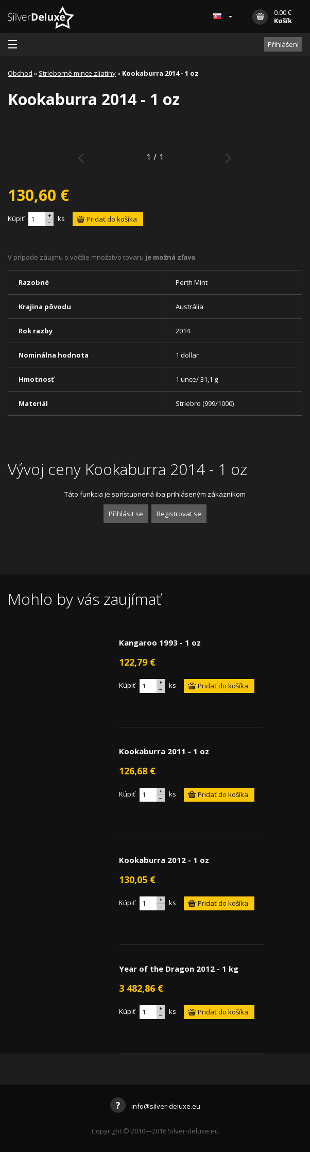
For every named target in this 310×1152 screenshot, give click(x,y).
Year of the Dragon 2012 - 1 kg (178, 968)
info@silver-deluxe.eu (155, 1106)
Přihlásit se (126, 513)
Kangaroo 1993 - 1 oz (160, 642)
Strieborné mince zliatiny (77, 73)
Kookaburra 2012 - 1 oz (164, 860)
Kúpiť (16, 218)
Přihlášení (283, 44)
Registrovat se (179, 513)
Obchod (20, 73)
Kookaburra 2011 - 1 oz (164, 751)
